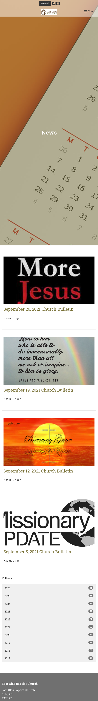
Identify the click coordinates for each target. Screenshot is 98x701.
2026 (49, 588)
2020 (49, 635)
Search (45, 3)
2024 (49, 603)
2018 (49, 650)
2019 (49, 642)
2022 (49, 619)
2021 (49, 627)
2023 (49, 611)
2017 (49, 658)
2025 (49, 596)
